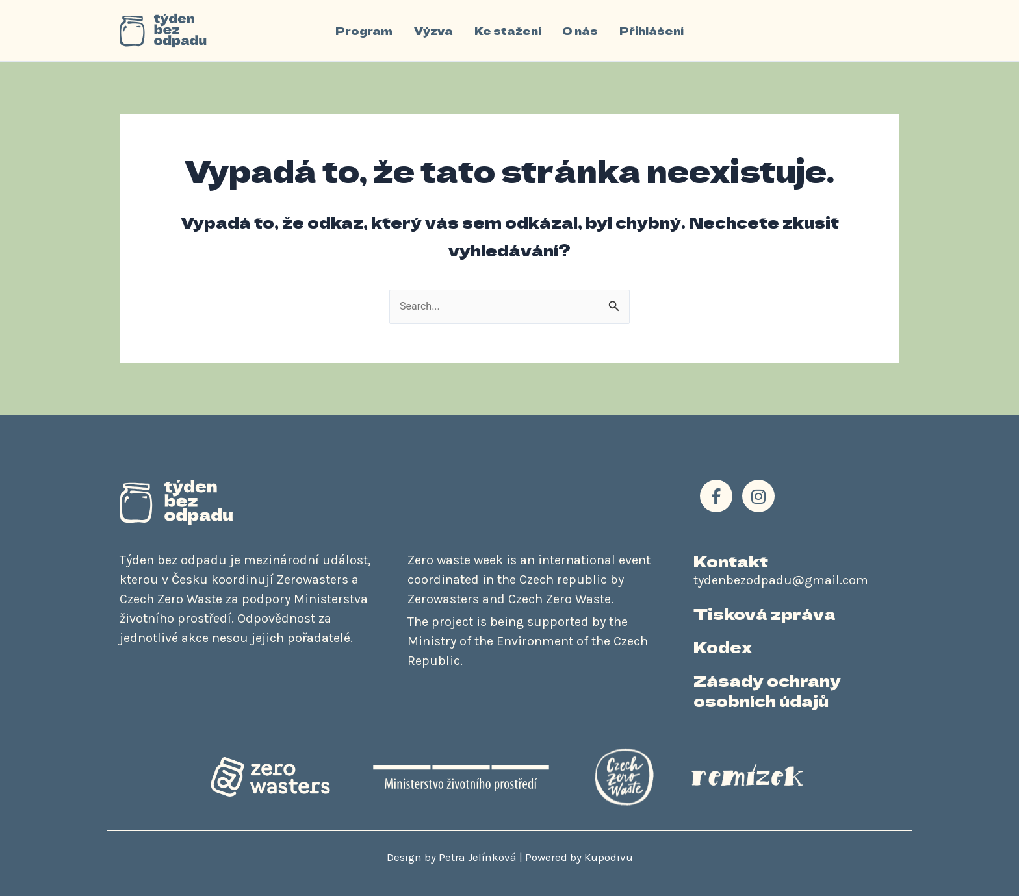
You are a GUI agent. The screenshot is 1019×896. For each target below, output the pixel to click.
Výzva (434, 30)
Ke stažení (507, 30)
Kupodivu (608, 857)
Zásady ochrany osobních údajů (767, 690)
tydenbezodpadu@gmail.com (780, 580)
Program (365, 30)
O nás (580, 30)
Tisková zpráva (764, 613)
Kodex (722, 646)
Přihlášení (651, 30)
